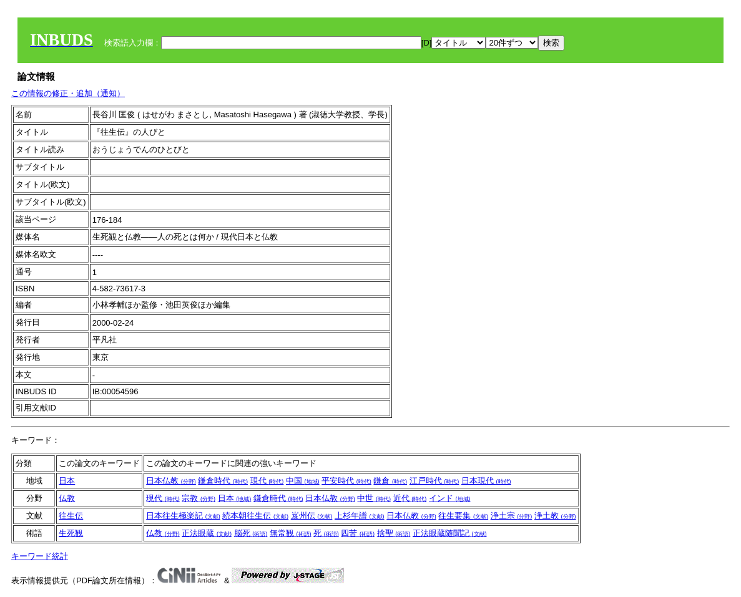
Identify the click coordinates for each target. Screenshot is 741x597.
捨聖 (394, 533)
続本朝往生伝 (255, 515)
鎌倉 (390, 480)
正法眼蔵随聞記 (450, 533)
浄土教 (555, 515)
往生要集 (463, 515)
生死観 (71, 533)
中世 (374, 498)
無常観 (291, 533)
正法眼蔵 (207, 533)
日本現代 (486, 480)
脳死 (251, 533)
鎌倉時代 (223, 480)
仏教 (67, 498)
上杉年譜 (360, 515)
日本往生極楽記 (183, 515)
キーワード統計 (39, 556)
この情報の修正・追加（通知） (68, 93)
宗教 (198, 498)
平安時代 (346, 480)
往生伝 (71, 515)
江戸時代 (434, 480)
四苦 (358, 533)
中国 (303, 480)
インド (450, 498)
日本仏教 (171, 480)
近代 (410, 498)
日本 (67, 480)
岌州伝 (312, 515)
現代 (267, 480)
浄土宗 (511, 515)
